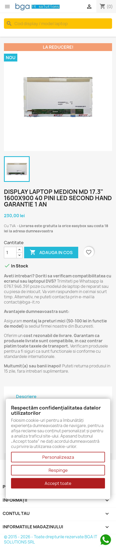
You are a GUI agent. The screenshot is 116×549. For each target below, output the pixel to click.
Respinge (58, 470)
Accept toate (58, 483)
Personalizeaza (58, 457)
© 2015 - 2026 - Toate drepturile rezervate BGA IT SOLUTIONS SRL (50, 539)
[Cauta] (58, 23)
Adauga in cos (51, 252)
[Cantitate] (10, 252)
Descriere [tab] (26, 396)
